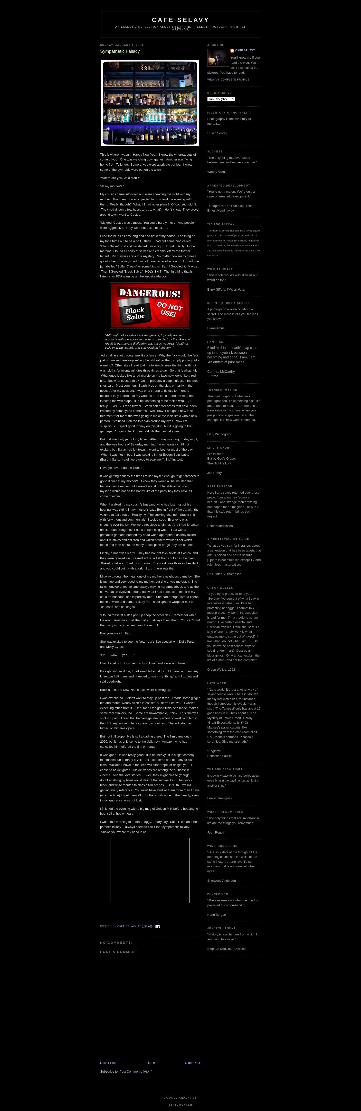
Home (151, 1063)
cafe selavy (180, 20)
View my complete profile (228, 79)
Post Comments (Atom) (136, 1071)
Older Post (192, 1063)
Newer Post (108, 1063)
